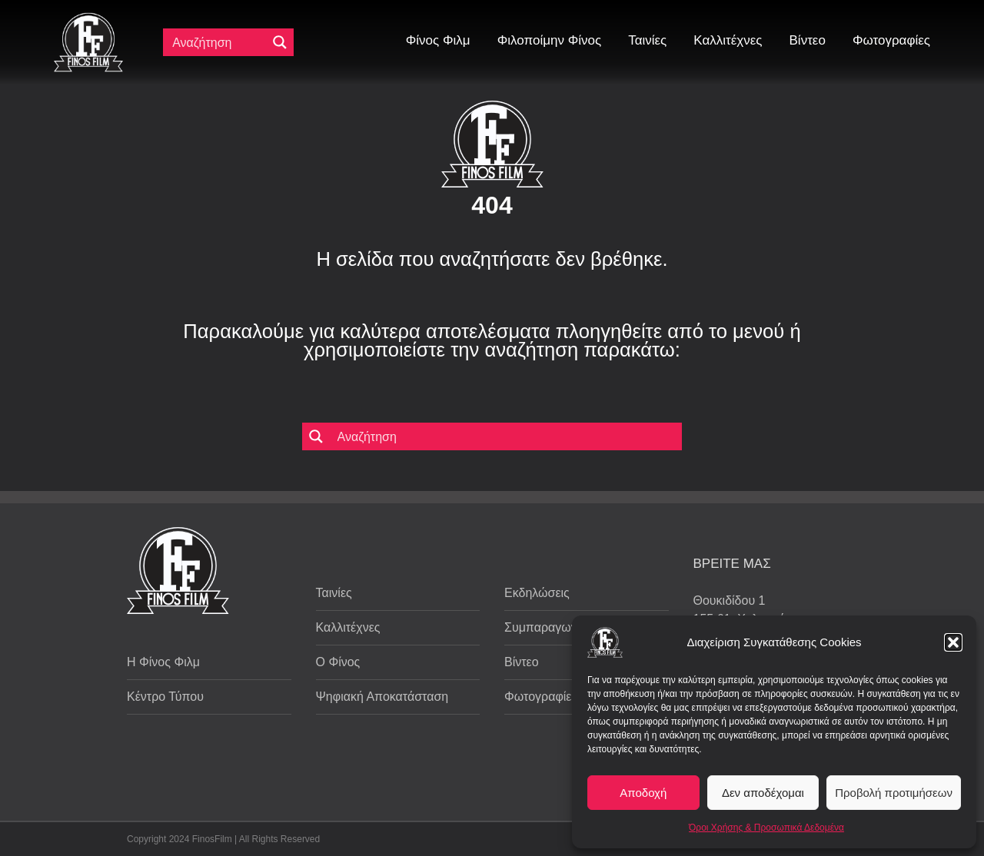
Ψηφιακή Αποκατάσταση (382, 696)
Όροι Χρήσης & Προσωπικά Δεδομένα (766, 827)
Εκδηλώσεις (537, 592)
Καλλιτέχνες (348, 627)
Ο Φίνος (338, 662)
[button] (953, 642)
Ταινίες (334, 592)
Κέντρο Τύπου (165, 696)
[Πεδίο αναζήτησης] (218, 42)
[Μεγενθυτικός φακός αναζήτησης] (280, 42)
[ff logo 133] (88, 19)
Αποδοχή (643, 792)
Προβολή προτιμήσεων (893, 792)
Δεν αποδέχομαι (763, 792)
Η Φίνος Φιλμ (163, 662)
